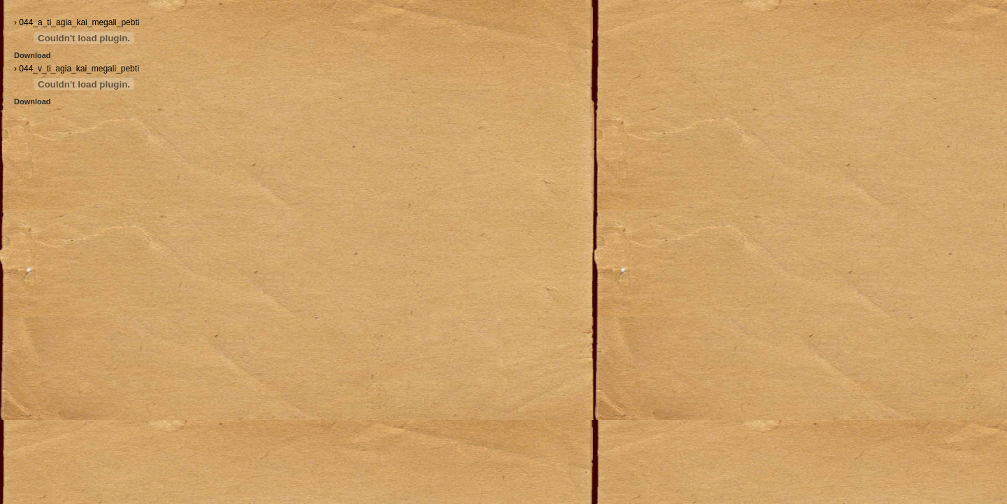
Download (32, 55)
